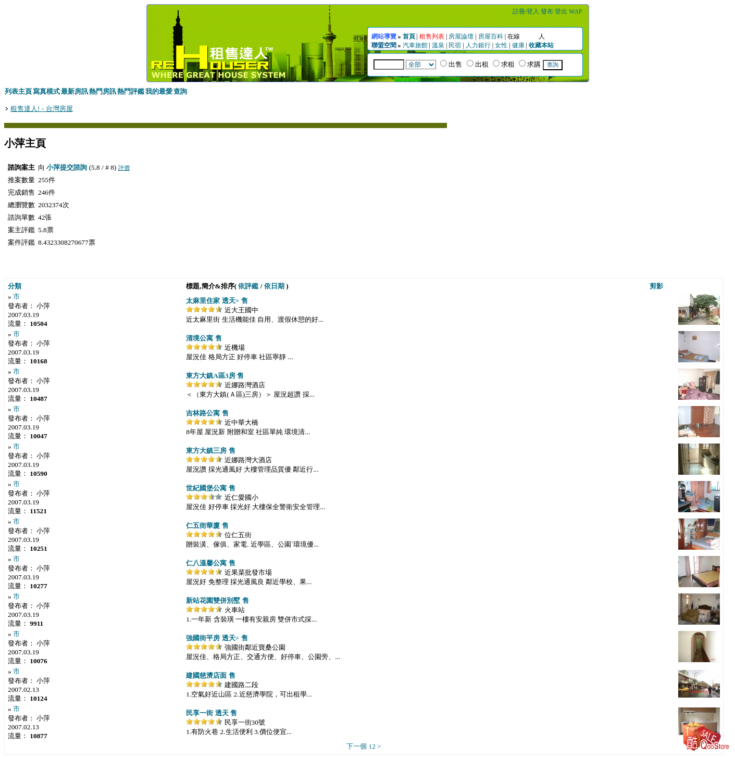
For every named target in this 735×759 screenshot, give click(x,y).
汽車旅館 (415, 45)
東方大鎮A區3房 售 (215, 376)
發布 (547, 11)
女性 (501, 45)
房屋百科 (490, 36)
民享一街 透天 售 (211, 713)
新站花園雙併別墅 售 (217, 600)
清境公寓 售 (203, 338)
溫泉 (438, 45)
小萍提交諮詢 (66, 167)
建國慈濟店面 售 (210, 675)
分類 (14, 286)
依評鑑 (248, 286)
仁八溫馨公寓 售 (210, 563)
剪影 (656, 286)
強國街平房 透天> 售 (216, 638)
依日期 (274, 286)
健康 (518, 45)
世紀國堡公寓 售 (210, 488)
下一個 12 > (363, 746)
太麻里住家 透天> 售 (216, 301)
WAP (575, 11)
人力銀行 (478, 45)
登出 (561, 11)
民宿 (455, 45)
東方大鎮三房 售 (210, 450)
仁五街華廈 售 (207, 525)
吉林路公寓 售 (207, 413)
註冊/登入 (526, 11)
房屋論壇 (461, 36)
